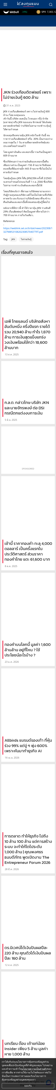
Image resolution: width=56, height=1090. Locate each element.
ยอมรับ (28, 1085)
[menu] (5, 4)
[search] (51, 4)
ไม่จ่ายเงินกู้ (26, 239)
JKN (13, 239)
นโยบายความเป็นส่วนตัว (34, 1068)
